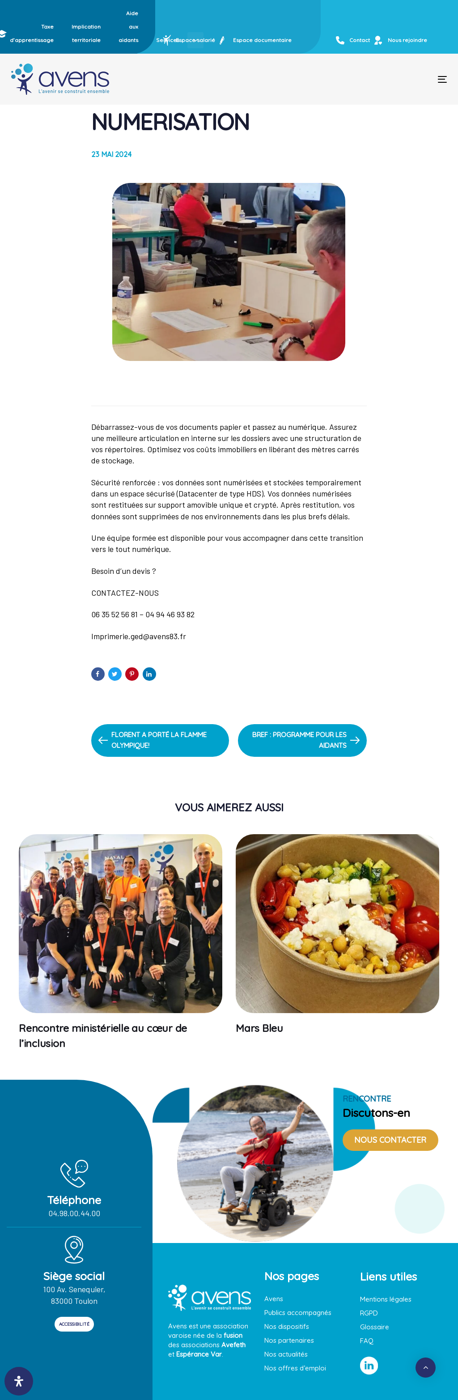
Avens (273, 1298)
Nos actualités (286, 1354)
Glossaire (374, 1327)
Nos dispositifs (286, 1326)
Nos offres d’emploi (295, 1368)
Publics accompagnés (297, 1312)
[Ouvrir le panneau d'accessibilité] (18, 1381)
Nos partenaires (289, 1340)
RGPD (369, 1313)
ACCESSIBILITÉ (74, 1324)
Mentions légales (385, 1299)
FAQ (366, 1340)
